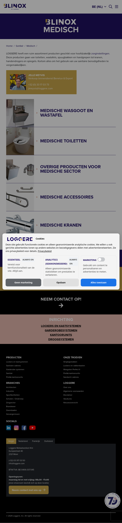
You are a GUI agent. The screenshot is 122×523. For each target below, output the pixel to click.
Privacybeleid (45, 251)
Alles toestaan (98, 282)
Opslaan (60, 282)
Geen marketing (23, 282)
